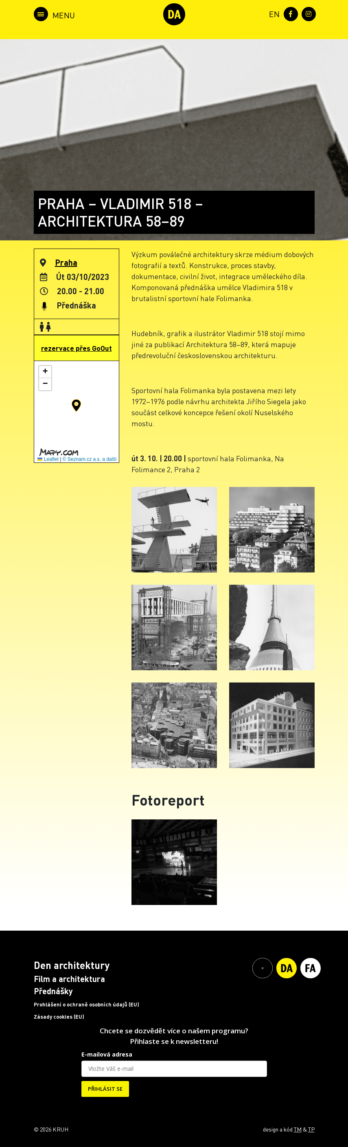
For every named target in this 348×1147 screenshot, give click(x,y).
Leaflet (47, 459)
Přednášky (53, 991)
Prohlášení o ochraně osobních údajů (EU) (86, 1004)
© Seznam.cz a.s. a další (90, 459)
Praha (66, 262)
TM (298, 1129)
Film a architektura (69, 978)
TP (311, 1129)
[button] (76, 405)
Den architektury (71, 965)
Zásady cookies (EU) (59, 1016)
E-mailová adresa (106, 1054)
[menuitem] (273, 13)
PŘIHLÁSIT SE (105, 1088)
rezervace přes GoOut (76, 347)
